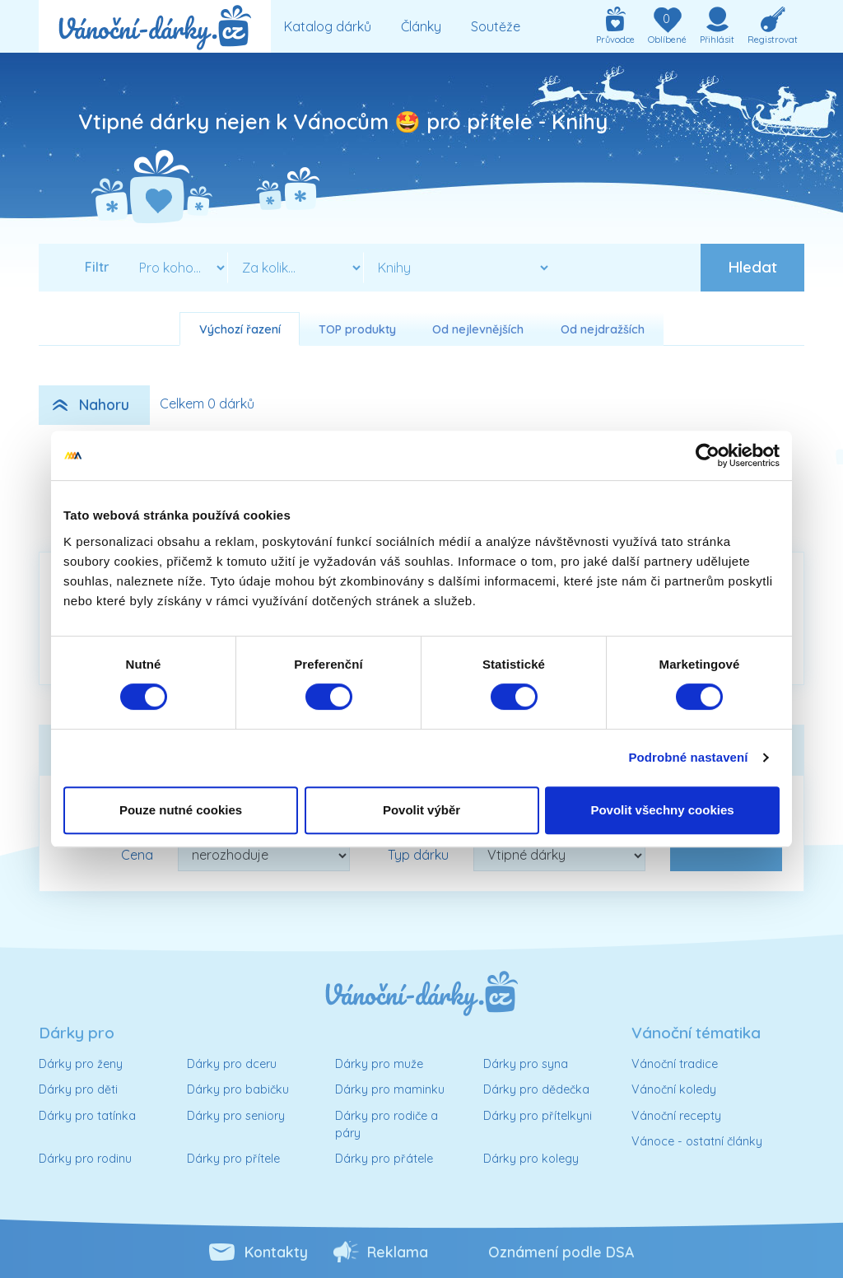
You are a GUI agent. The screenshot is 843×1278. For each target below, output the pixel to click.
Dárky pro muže (379, 1063)
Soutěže (495, 26)
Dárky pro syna (525, 1063)
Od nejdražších (603, 329)
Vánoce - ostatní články (696, 1141)
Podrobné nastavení (688, 757)
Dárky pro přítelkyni (537, 1115)
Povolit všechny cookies (662, 810)
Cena (137, 855)
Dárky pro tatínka (87, 1115)
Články (421, 26)
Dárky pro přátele (384, 1158)
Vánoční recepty (676, 1115)
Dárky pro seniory (236, 1115)
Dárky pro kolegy (531, 1158)
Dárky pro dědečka (536, 1089)
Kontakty (276, 1252)
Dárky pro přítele (233, 1158)
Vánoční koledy (673, 1089)
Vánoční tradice (674, 1063)
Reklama (397, 1252)
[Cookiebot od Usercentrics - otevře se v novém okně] (708, 455)
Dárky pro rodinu (85, 1158)
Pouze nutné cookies (180, 810)
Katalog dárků (327, 26)
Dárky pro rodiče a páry (386, 1124)
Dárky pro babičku (238, 1089)
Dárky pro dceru (232, 1063)
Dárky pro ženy (81, 1063)
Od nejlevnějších (478, 329)
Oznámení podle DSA (561, 1252)
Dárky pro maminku (390, 1089)
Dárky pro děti (78, 1089)
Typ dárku (418, 855)
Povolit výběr (421, 810)
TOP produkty (357, 329)
